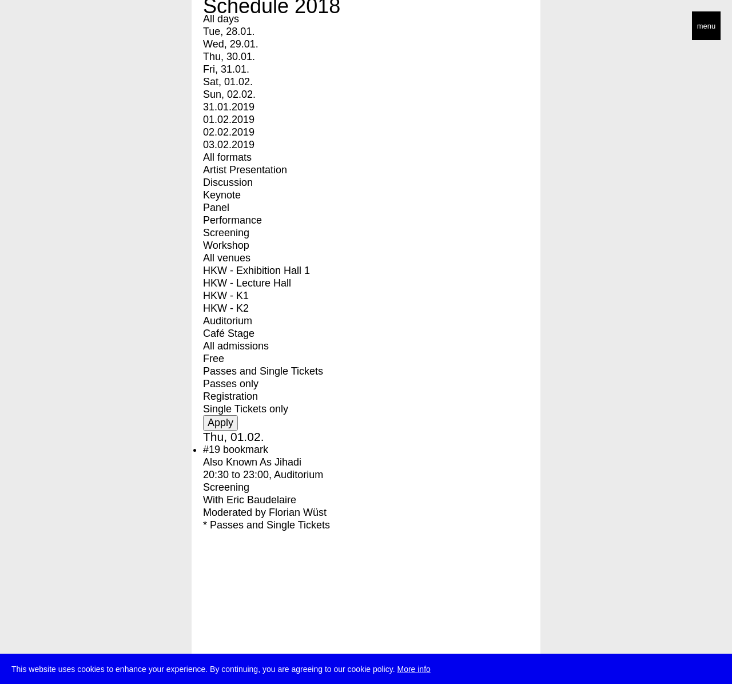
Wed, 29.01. (230, 44)
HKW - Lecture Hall (247, 283)
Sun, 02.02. (229, 94)
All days (221, 19)
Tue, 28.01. (228, 31)
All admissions (236, 346)
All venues (226, 258)
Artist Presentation (245, 170)
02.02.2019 (228, 132)
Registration (230, 396)
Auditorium (227, 321)
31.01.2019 (228, 107)
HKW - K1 (226, 295)
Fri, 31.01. (226, 69)
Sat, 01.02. (228, 82)
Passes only (230, 383)
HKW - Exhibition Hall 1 (256, 270)
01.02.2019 (228, 119)
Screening (226, 232)
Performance (232, 220)
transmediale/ (44, 26)
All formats (227, 157)
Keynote (222, 195)
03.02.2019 (228, 144)
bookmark (245, 449)
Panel (216, 207)
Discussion (228, 182)
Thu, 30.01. (229, 56)
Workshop (226, 245)
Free (213, 358)
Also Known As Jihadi (252, 462)
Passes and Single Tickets (263, 371)
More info (413, 669)
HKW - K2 (226, 308)
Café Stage (228, 333)
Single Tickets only (245, 409)
